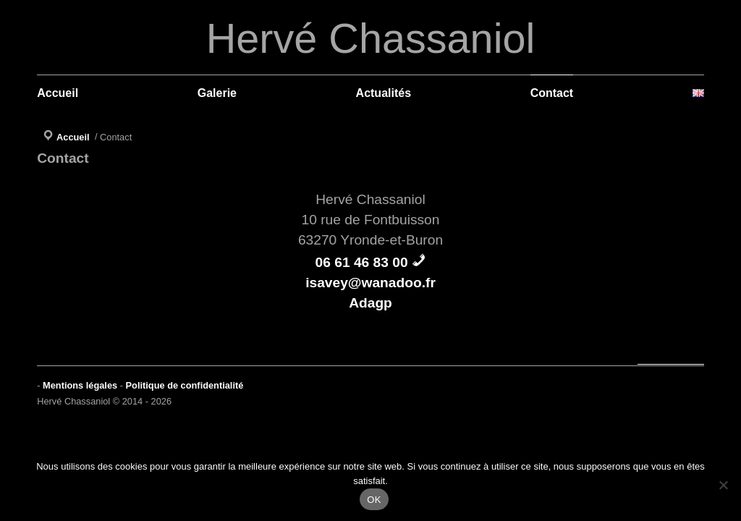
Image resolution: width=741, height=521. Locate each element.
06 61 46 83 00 (362, 262)
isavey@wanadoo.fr (370, 282)
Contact (552, 93)
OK (374, 499)
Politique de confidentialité (185, 385)
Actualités (383, 93)
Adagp (370, 302)
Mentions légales (80, 385)
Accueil (57, 93)
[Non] (723, 485)
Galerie (217, 93)
